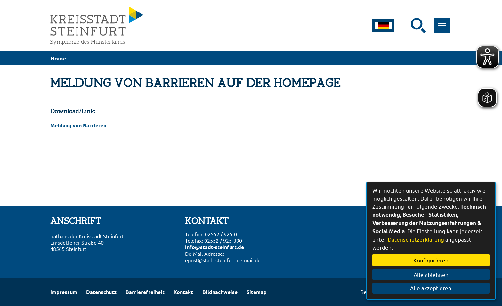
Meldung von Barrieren (78, 125)
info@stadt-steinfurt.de (214, 247)
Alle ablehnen (431, 274)
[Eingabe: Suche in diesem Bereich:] (407, 25)
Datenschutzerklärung (416, 239)
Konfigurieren (431, 260)
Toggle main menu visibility (444, 22)
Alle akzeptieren (431, 288)
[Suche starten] (418, 25)
